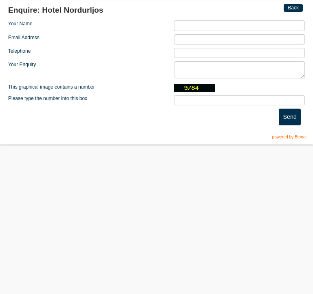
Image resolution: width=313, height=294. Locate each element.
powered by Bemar (289, 137)
